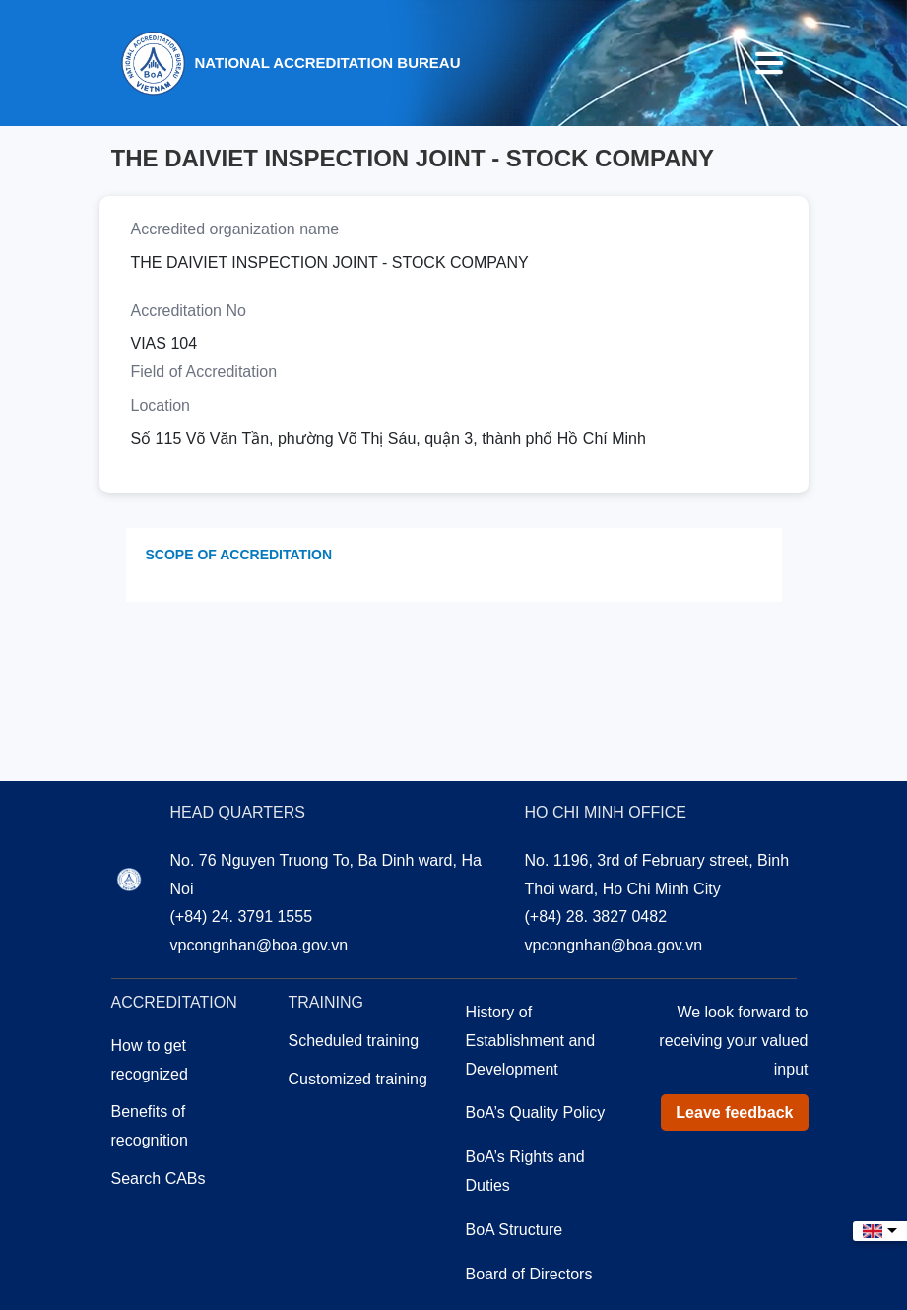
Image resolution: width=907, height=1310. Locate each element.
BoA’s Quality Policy (536, 1112)
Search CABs (158, 1178)
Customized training (358, 1079)
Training (326, 1002)
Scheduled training (354, 1040)
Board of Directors (529, 1274)
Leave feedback (734, 1112)
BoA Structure (514, 1229)
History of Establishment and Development (531, 1041)
